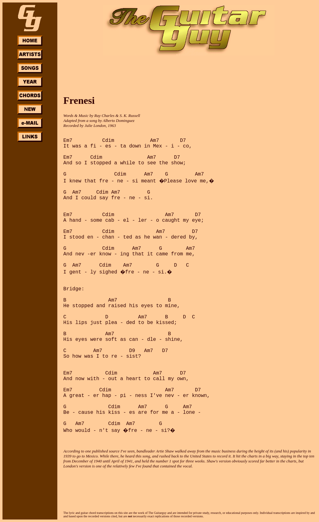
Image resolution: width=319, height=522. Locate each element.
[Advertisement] (30, 236)
